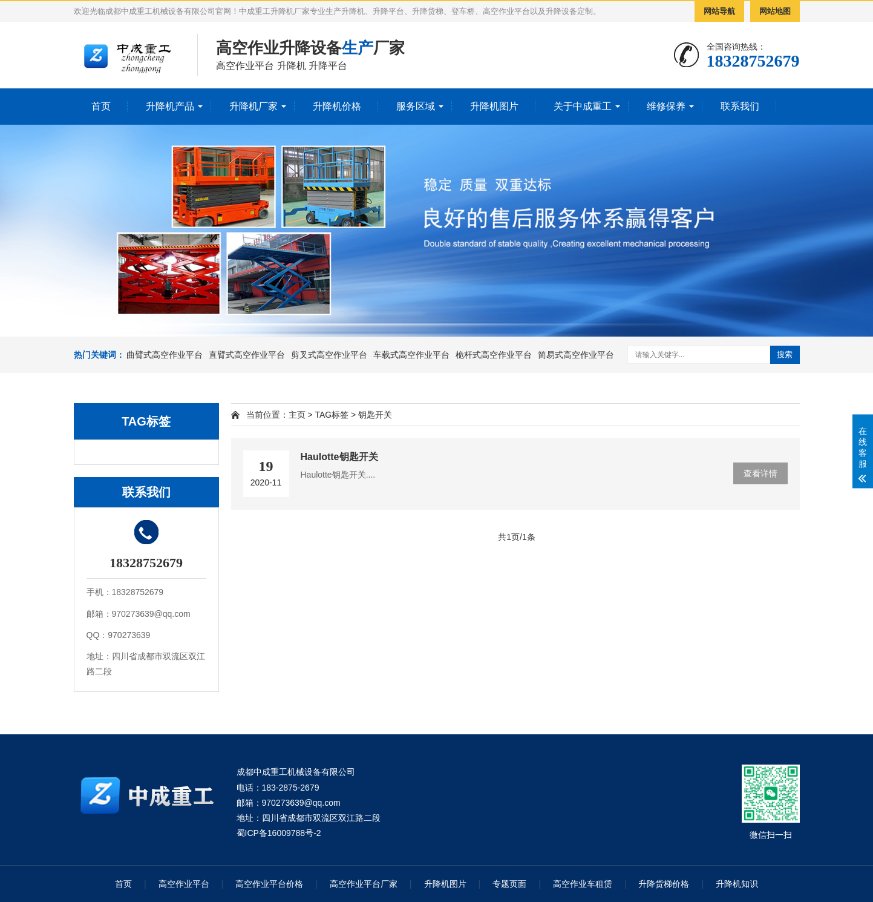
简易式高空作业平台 (576, 355)
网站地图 (775, 11)
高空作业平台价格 (269, 884)
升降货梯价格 (663, 884)
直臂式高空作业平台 (247, 355)
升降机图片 (494, 106)
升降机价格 (337, 106)
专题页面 (509, 884)
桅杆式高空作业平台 (494, 355)
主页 (297, 415)
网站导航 (719, 11)
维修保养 (666, 106)
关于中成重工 (583, 106)
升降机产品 (170, 106)
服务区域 (415, 106)
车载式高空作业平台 (411, 355)
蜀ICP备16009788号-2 (279, 833)
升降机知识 (737, 884)
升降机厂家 (253, 106)
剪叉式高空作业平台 (329, 355)
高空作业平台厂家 (363, 884)
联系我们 (740, 106)
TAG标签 (331, 415)
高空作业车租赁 (582, 884)
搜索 (785, 354)
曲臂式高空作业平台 (164, 355)
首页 (101, 106)
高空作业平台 (184, 884)
